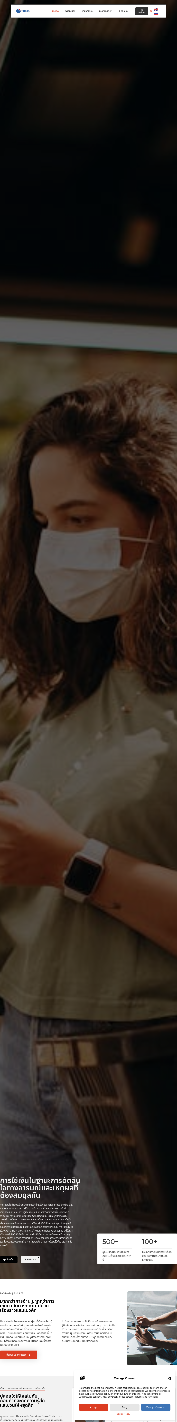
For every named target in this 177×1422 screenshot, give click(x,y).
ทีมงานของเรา (105, 11)
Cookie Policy (123, 1414)
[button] (168, 1378)
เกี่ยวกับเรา (87, 11)
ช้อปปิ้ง (10, 1259)
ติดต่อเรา (123, 11)
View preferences (155, 1407)
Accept (93, 1407)
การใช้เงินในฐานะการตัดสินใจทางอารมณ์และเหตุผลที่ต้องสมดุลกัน (40, 1188)
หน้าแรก (55, 11)
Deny (125, 1407)
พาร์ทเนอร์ (70, 11)
